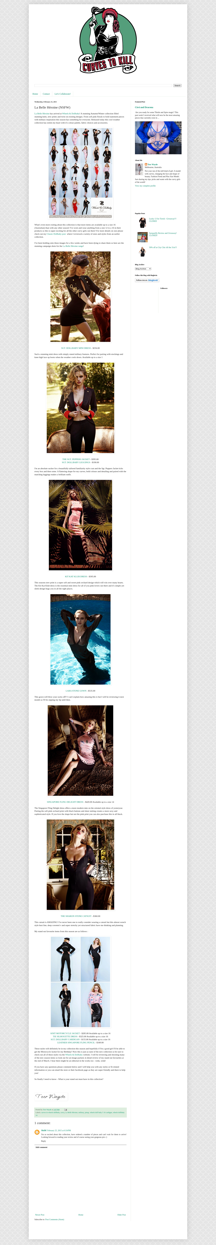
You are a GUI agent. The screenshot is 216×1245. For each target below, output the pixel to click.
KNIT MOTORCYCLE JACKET (65, 1033)
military (81, 1112)
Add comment (41, 1147)
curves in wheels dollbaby (50, 1112)
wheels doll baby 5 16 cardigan (101, 1112)
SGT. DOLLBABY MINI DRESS (76, 348)
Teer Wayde (153, 164)
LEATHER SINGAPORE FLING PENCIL (76, 1042)
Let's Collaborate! (63, 94)
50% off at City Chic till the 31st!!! (163, 247)
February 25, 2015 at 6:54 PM (59, 1130)
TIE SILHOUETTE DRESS (65, 1036)
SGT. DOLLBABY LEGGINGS (76, 462)
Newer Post (39, 1215)
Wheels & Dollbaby (70, 113)
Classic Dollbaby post (56, 234)
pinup (87, 1112)
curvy (63, 1112)
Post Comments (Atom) (54, 1219)
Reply (43, 1141)
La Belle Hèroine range (73, 246)
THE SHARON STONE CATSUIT (76, 916)
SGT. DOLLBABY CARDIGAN (65, 1039)
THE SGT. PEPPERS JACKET (76, 459)
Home (35, 94)
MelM (43, 1130)
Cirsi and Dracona (144, 107)
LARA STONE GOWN (76, 691)
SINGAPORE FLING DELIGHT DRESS (65, 802)
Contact (46, 94)
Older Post (121, 1215)
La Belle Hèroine (41, 113)
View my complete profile (145, 186)
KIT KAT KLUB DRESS (76, 576)
